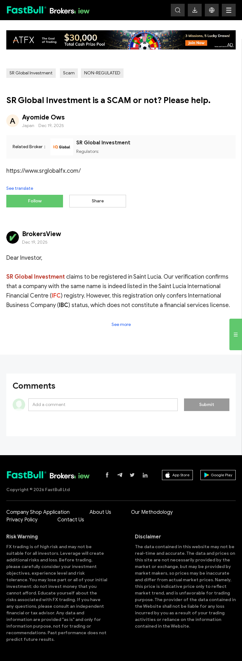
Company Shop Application (38, 512)
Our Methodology (152, 512)
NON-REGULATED (102, 73)
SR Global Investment (31, 73)
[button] (212, 10)
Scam (69, 73)
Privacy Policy (21, 520)
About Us (100, 512)
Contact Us (70, 520)
